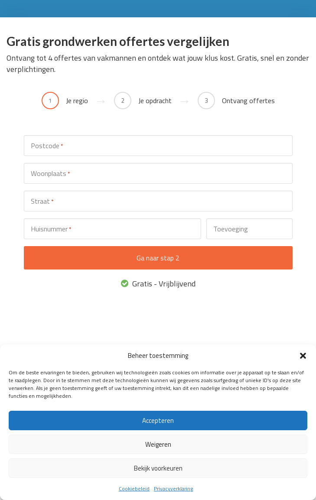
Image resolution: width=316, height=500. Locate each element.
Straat (42, 201)
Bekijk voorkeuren (158, 468)
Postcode (47, 146)
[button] (303, 355)
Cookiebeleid (134, 488)
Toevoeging (230, 229)
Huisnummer (51, 229)
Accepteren (158, 420)
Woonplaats (50, 174)
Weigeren (158, 444)
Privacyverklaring (173, 488)
